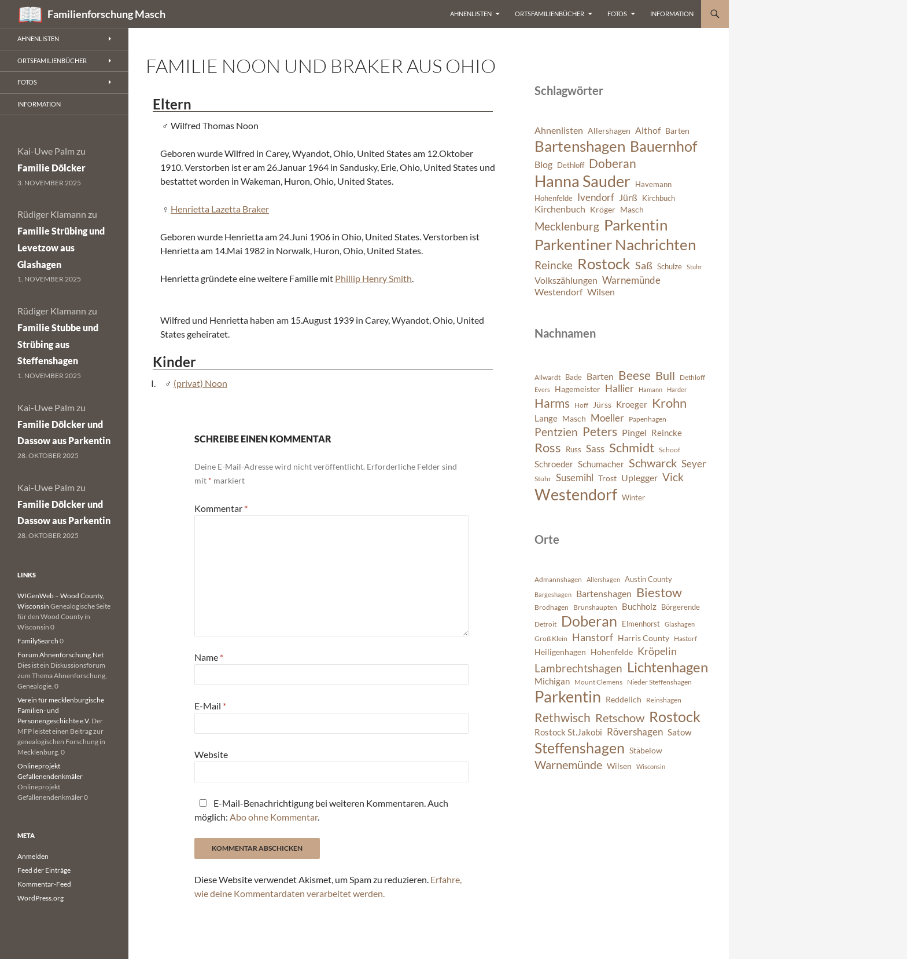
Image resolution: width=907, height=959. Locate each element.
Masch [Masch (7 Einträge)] (632, 209)
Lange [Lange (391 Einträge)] (546, 418)
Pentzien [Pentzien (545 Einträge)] (556, 431)
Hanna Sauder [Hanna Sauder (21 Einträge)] (582, 181)
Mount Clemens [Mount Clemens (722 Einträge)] (598, 682)
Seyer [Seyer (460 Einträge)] (693, 463)
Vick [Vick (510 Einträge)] (673, 477)
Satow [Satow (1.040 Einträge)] (679, 732)
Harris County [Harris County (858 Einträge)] (643, 638)
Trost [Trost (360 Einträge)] (607, 478)
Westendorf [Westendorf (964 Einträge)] (575, 494)
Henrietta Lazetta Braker (220, 208)
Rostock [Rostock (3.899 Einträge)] (674, 716)
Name (208, 656)
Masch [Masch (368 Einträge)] (574, 418)
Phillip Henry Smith (373, 278)
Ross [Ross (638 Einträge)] (547, 447)
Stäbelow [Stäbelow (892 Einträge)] (645, 750)
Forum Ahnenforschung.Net (60, 654)
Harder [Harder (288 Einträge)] (677, 389)
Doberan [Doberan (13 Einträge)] (612, 163)
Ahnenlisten (471, 13)
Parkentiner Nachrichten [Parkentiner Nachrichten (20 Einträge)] (615, 244)
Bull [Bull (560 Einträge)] (665, 375)
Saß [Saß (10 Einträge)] (643, 265)
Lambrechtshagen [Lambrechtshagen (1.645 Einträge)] (578, 668)
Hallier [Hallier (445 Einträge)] (619, 388)
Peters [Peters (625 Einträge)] (599, 431)
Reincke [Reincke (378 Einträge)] (666, 433)
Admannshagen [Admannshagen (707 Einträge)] (558, 579)
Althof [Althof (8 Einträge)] (648, 130)
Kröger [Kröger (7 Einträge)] (602, 209)
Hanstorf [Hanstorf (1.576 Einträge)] (592, 637)
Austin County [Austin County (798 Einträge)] (648, 579)
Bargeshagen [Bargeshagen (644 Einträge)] (553, 594)
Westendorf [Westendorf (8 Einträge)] (558, 292)
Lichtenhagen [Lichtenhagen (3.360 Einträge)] (667, 666)
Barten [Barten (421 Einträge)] (600, 376)
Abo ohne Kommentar (274, 816)
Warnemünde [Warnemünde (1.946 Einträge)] (568, 764)
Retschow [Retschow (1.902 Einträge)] (619, 717)
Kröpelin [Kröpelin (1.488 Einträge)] (657, 651)
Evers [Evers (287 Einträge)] (542, 389)
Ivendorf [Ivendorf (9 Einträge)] (595, 197)
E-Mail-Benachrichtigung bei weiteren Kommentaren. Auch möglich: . (321, 809)
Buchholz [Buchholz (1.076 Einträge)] (639, 606)
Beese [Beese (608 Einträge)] (634, 375)
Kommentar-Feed (44, 884)
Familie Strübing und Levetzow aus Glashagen (61, 247)
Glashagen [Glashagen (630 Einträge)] (680, 624)
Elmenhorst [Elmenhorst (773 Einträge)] (641, 623)
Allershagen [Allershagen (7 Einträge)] (609, 131)
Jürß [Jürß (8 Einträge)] (628, 197)
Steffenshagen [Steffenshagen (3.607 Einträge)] (579, 747)
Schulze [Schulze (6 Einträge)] (669, 266)
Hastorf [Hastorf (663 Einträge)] (685, 638)
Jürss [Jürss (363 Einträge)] (602, 404)
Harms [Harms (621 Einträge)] (552, 403)
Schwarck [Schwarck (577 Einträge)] (653, 463)
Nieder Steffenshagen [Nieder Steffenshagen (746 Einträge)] (659, 682)
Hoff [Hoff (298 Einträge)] (581, 405)
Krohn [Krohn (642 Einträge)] (669, 403)
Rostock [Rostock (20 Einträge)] (604, 263)
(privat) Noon (200, 383)
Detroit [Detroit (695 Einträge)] (545, 624)
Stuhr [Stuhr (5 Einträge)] (694, 266)
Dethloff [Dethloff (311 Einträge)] (692, 377)
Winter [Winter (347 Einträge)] (633, 497)
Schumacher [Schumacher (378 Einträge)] (601, 464)
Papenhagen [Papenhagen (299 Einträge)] (647, 419)
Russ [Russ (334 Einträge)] (573, 449)
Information (672, 13)
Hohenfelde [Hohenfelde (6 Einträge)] (553, 198)
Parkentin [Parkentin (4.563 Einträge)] (567, 696)
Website (211, 754)
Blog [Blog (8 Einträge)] (543, 164)
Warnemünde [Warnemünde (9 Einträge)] (631, 280)
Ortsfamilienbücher (549, 13)
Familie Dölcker (51, 167)
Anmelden (33, 856)
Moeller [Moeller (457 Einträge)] (607, 418)
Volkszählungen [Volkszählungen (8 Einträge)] (566, 280)
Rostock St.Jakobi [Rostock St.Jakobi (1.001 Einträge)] (568, 732)
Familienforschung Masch (106, 14)
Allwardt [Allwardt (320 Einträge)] (547, 377)
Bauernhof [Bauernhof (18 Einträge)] (663, 146)
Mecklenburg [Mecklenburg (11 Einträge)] (566, 226)
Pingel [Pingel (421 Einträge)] (634, 432)
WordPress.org (40, 898)
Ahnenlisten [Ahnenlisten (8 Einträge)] (558, 130)
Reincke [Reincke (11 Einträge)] (553, 265)
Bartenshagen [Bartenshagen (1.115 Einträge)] (604, 593)
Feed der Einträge (44, 870)
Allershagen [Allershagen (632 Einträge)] (603, 579)
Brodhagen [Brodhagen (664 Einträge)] (551, 607)
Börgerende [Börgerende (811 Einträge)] (680, 607)
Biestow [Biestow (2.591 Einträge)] (659, 592)
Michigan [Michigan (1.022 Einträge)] (552, 681)
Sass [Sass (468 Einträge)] (595, 448)
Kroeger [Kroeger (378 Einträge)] (631, 404)
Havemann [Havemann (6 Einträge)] (653, 184)
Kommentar (221, 508)
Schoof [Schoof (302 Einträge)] (669, 449)
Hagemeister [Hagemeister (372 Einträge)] (577, 389)
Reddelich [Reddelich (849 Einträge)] (623, 699)
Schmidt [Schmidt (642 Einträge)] (631, 447)
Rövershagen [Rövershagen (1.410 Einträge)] (635, 732)
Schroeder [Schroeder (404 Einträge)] (553, 464)
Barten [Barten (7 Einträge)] (677, 131)
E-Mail (210, 705)
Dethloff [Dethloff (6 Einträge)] (570, 165)
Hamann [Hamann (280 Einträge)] (650, 389)
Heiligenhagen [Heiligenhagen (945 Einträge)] (560, 652)
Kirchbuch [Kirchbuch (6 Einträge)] (658, 198)
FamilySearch (37, 640)
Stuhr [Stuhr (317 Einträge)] (542, 478)
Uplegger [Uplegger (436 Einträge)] (639, 477)
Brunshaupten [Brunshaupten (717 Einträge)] (595, 607)
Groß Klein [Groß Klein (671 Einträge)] (550, 638)
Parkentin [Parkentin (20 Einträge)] (636, 224)
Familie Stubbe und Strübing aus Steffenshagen (57, 344)
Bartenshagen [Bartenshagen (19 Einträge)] (579, 146)
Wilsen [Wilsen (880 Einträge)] (619, 766)
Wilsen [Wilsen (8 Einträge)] (601, 292)
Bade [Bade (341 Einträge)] (573, 377)
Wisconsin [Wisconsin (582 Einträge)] (650, 766)
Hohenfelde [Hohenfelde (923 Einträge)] (612, 652)
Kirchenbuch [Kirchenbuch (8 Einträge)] (559, 209)
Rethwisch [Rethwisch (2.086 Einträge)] (562, 717)
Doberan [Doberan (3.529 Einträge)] (589, 621)
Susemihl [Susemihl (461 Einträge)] (574, 477)
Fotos (617, 13)
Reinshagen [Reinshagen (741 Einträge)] (663, 700)
